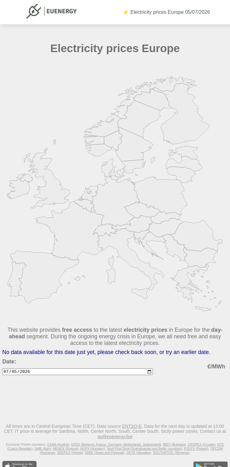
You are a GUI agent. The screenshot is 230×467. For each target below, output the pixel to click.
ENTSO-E (132, 426)
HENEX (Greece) (65, 448)
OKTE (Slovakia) (138, 452)
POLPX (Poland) (196, 448)
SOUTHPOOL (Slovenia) (171, 452)
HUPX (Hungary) (92, 448)
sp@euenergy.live (115, 436)
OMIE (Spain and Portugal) (105, 452)
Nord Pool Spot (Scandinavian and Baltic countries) (144, 448)
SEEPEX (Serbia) (70, 452)
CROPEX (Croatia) (202, 444)
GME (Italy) (43, 448)
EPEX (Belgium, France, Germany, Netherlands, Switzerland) (116, 444)
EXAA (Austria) (58, 444)
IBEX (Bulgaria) (174, 444)
